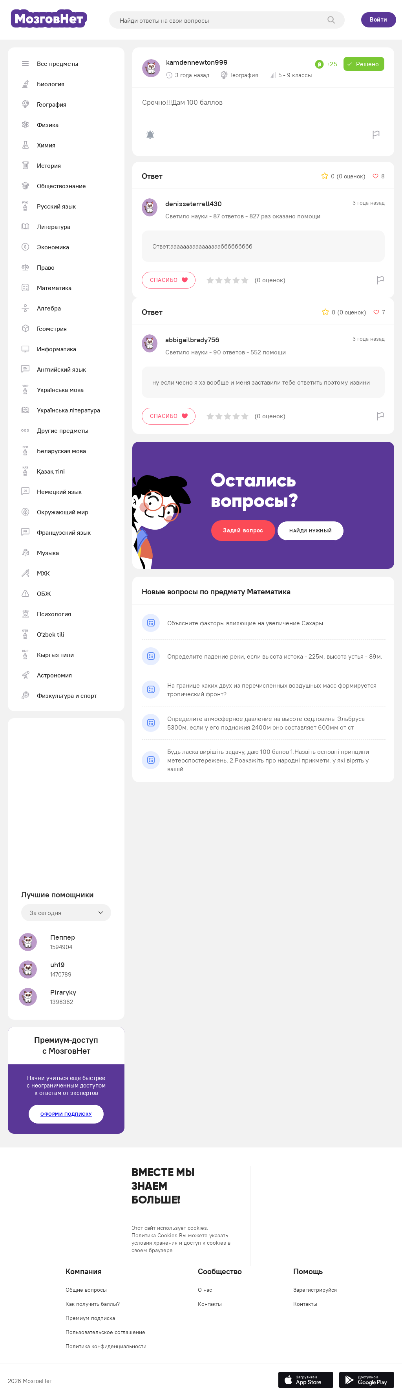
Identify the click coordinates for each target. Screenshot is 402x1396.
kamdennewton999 (197, 62)
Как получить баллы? (93, 1303)
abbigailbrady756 (192, 339)
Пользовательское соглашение (105, 1332)
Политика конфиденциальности (106, 1346)
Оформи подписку (66, 1114)
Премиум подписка (90, 1318)
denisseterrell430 (193, 203)
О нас (205, 1289)
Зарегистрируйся (315, 1289)
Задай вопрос (243, 530)
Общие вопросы (86, 1289)
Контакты (210, 1303)
